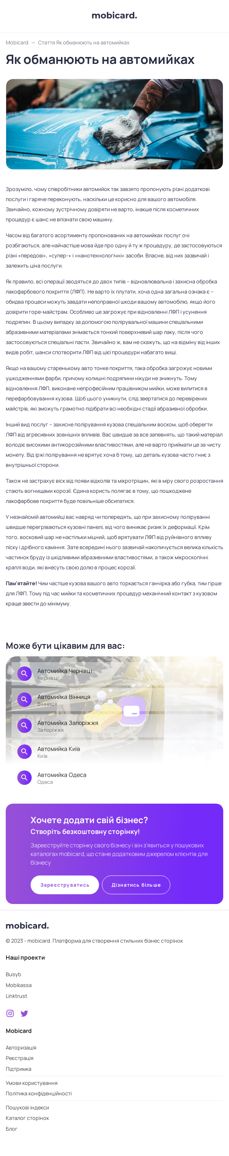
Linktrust (16, 995)
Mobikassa (19, 985)
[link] (114, 673)
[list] (114, 727)
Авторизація (21, 1047)
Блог (12, 1128)
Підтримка (18, 1068)
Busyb (13, 974)
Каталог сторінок (27, 1117)
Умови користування (32, 1082)
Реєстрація (19, 1058)
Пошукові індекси (27, 1107)
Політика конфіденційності (39, 1093)
